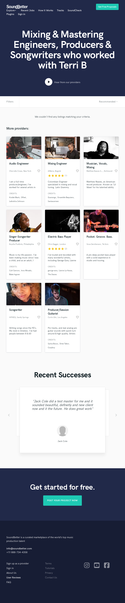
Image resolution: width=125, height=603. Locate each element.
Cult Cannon (14, 270)
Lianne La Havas (65, 270)
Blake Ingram (14, 274)
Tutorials (50, 568)
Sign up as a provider (17, 563)
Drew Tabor (64, 344)
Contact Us (51, 577)
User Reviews (13, 577)
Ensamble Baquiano (66, 197)
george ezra (52, 270)
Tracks (60, 10)
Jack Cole (62, 441)
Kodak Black (14, 197)
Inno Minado (26, 270)
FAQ (8, 582)
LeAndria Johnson (16, 201)
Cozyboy (51, 347)
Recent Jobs (27, 10)
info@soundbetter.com (19, 548)
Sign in (21, 14)
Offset (23, 197)
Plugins (10, 14)
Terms (48, 563)
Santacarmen (53, 201)
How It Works (45, 10)
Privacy (49, 573)
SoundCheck (75, 10)
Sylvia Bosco (53, 344)
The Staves (52, 274)
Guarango (52, 197)
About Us (11, 573)
